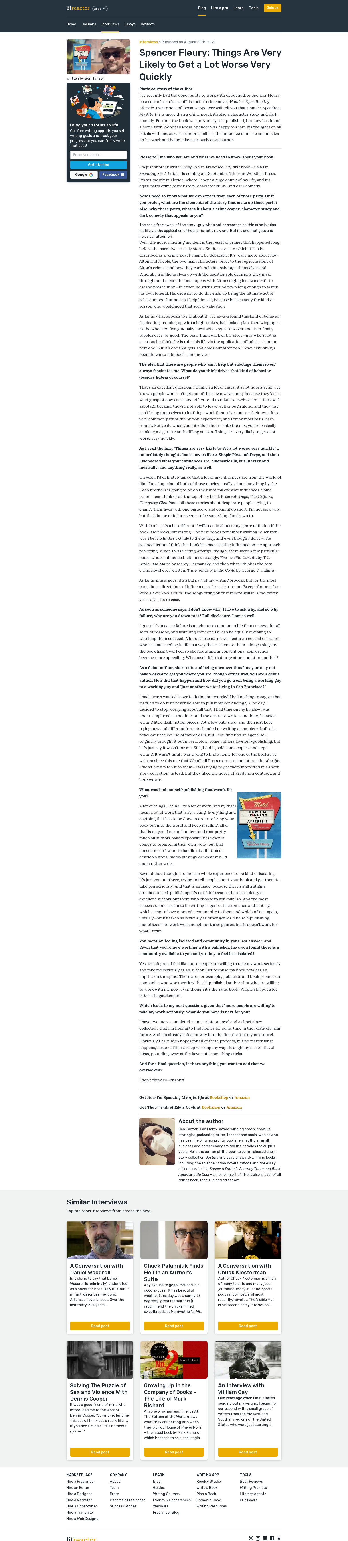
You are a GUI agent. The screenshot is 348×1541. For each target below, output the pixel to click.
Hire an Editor (78, 1488)
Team (114, 1488)
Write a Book (207, 1488)
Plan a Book (206, 1494)
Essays (130, 24)
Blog (202, 8)
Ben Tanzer (94, 78)
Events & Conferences (172, 1500)
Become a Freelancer (127, 1500)
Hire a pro (219, 8)
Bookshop (219, 1097)
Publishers (248, 1500)
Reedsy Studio (209, 1481)
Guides (159, 1488)
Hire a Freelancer (81, 1481)
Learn (238, 8)
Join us (272, 8)
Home (71, 24)
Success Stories (123, 1506)
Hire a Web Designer (83, 1519)
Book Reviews (251, 1481)
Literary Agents (253, 1494)
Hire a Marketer (79, 1500)
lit (78, 8)
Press (114, 1494)
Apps (100, 8)
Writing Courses (166, 1494)
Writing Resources (212, 1506)
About (115, 1481)
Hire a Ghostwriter (82, 1506)
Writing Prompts (253, 1488)
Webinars (160, 1506)
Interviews (110, 24)
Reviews (148, 24)
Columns (88, 24)
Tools (254, 8)
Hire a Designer (79, 1494)
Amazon (242, 1097)
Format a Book (209, 1500)
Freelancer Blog (166, 1512)
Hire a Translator (80, 1512)
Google (84, 174)
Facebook (113, 174)
